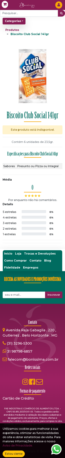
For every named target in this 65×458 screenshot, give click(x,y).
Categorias (13, 21)
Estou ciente (14, 453)
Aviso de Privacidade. (18, 445)
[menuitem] (8, 253)
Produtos (12, 30)
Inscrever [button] (53, 294)
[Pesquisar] (61, 13)
